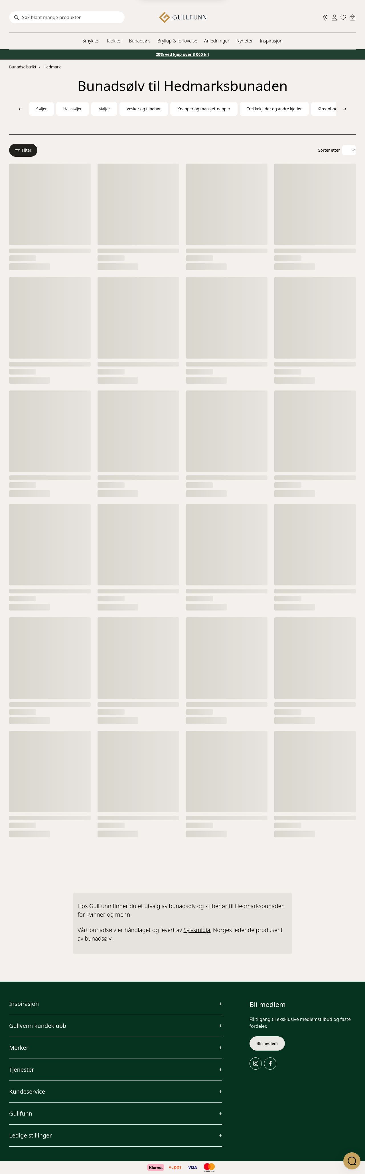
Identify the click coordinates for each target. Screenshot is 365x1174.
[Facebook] (270, 1063)
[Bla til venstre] (20, 108)
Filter (23, 150)
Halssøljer (72, 108)
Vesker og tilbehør (144, 108)
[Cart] (352, 17)
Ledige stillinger (30, 1135)
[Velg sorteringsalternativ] (349, 150)
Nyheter (244, 41)
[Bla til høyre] (344, 108)
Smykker (91, 41)
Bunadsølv (139, 41)
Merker (19, 1047)
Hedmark (52, 67)
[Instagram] (255, 1063)
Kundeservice (27, 1091)
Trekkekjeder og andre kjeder (274, 108)
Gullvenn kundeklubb (37, 1025)
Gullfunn (20, 1113)
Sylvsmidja (197, 930)
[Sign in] (334, 17)
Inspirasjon (271, 41)
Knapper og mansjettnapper (203, 108)
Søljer (41, 108)
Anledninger (217, 41)
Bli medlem (267, 1043)
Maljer (104, 108)
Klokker (114, 41)
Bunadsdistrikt (22, 67)
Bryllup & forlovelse (177, 41)
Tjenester (21, 1069)
